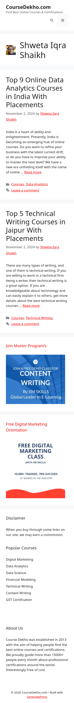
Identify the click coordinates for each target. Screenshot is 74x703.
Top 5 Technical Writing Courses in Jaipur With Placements (36, 226)
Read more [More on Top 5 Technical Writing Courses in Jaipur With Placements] (31, 305)
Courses (17, 184)
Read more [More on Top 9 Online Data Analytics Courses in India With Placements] (32, 172)
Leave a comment (25, 190)
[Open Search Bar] (51, 20)
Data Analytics (37, 184)
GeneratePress (37, 697)
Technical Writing (39, 318)
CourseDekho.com (28, 7)
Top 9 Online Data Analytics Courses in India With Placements (35, 92)
